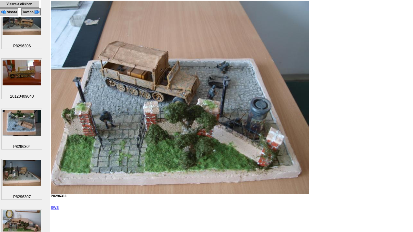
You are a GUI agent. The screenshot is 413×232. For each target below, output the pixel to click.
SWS (55, 207)
